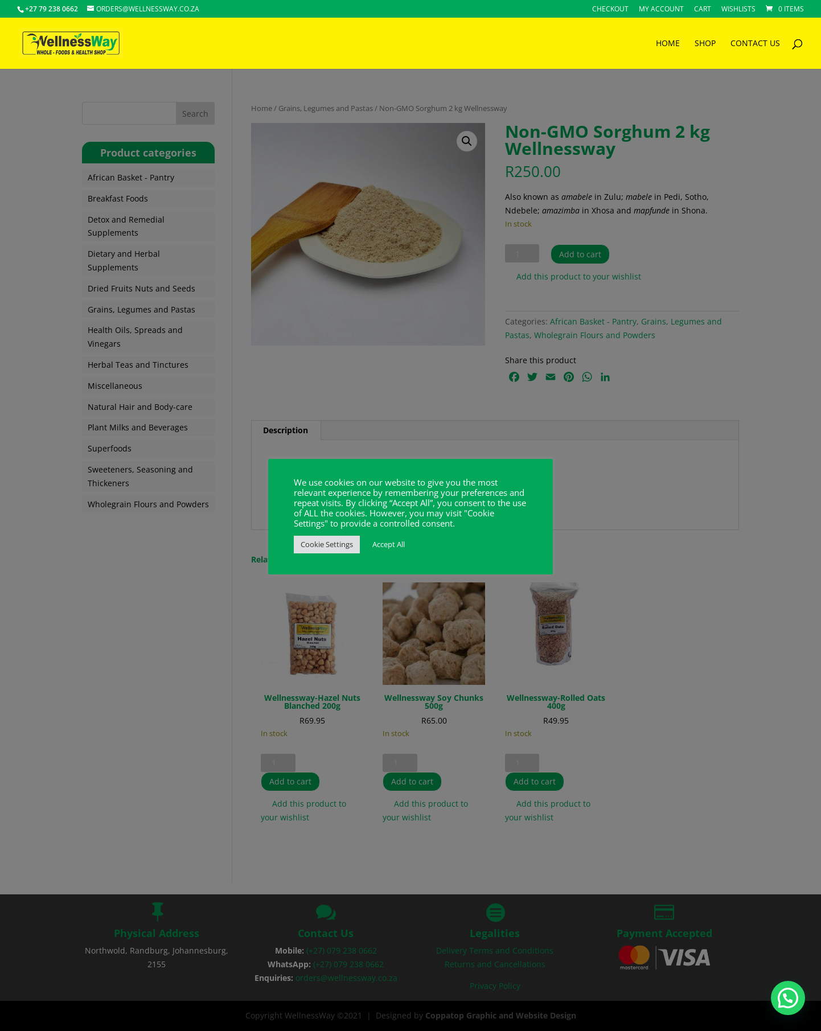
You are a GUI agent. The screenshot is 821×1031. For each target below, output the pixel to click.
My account (661, 10)
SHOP (705, 43)
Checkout (610, 10)
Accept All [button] (388, 544)
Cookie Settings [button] (327, 544)
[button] (788, 999)
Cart (702, 10)
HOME (668, 43)
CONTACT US (755, 43)
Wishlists (738, 10)
